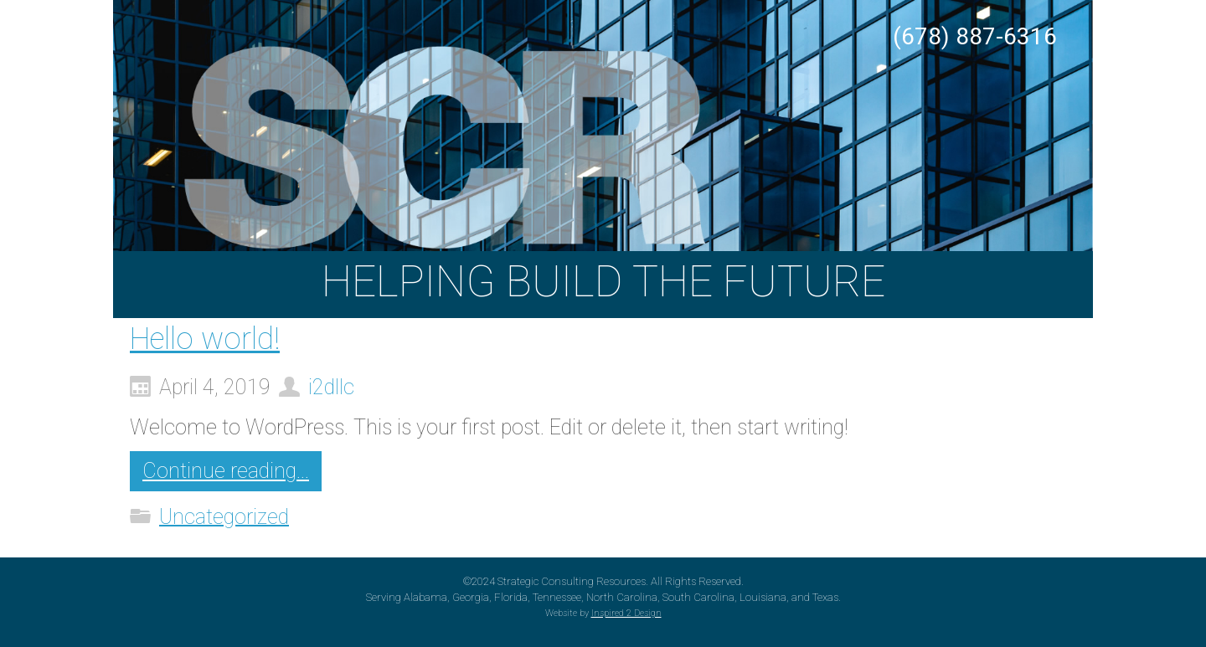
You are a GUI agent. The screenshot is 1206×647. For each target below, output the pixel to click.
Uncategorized (224, 516)
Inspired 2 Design (626, 613)
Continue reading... (225, 471)
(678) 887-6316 (975, 36)
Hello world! (205, 339)
